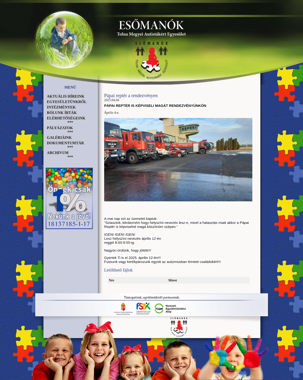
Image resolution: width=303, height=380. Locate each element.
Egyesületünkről (67, 102)
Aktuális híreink (66, 96)
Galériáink (59, 138)
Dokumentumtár (65, 143)
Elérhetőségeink (66, 118)
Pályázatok (60, 128)
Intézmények (61, 107)
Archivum (58, 153)
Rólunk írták (62, 113)
